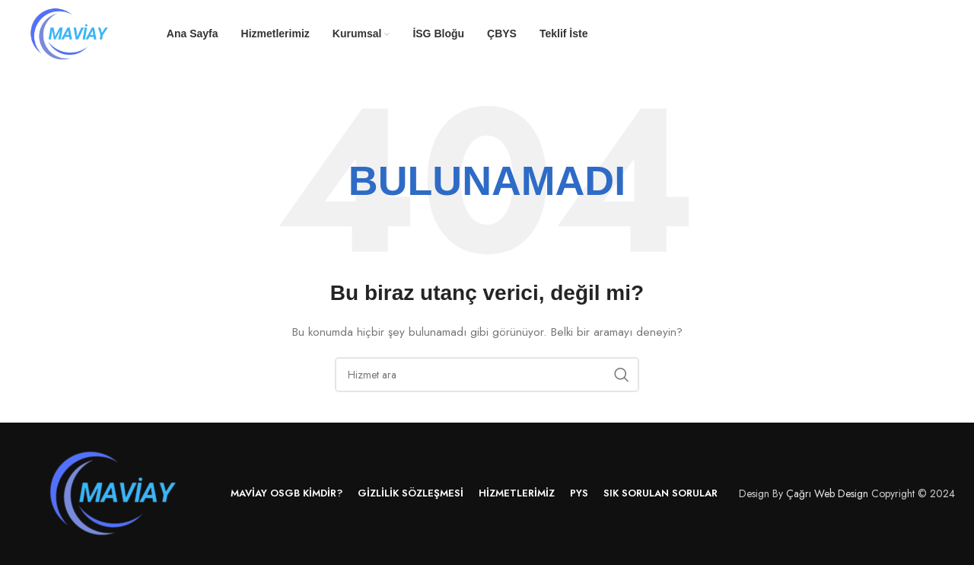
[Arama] (487, 374)
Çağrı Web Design (827, 493)
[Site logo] (70, 32)
